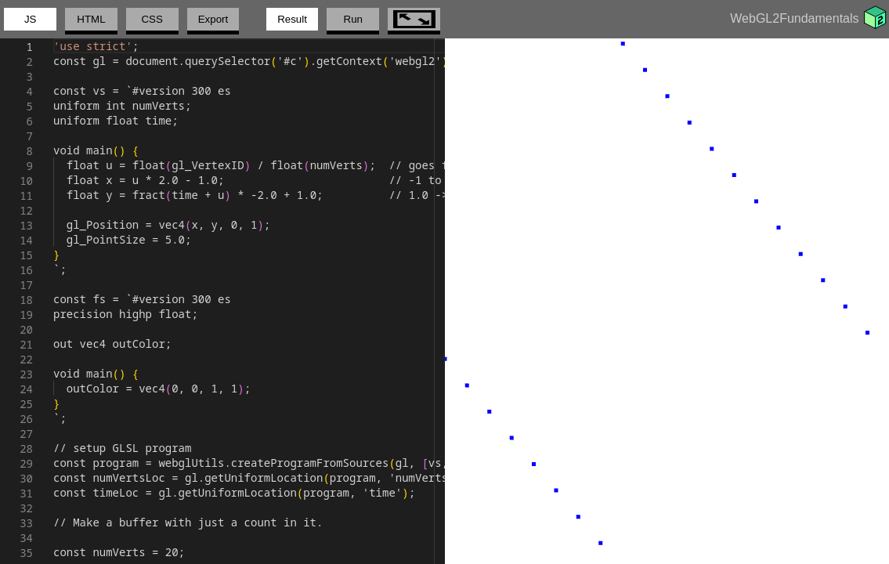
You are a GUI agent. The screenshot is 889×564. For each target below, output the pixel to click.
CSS (151, 19)
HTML (91, 19)
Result (292, 19)
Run (353, 19)
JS (30, 19)
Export (213, 19)
